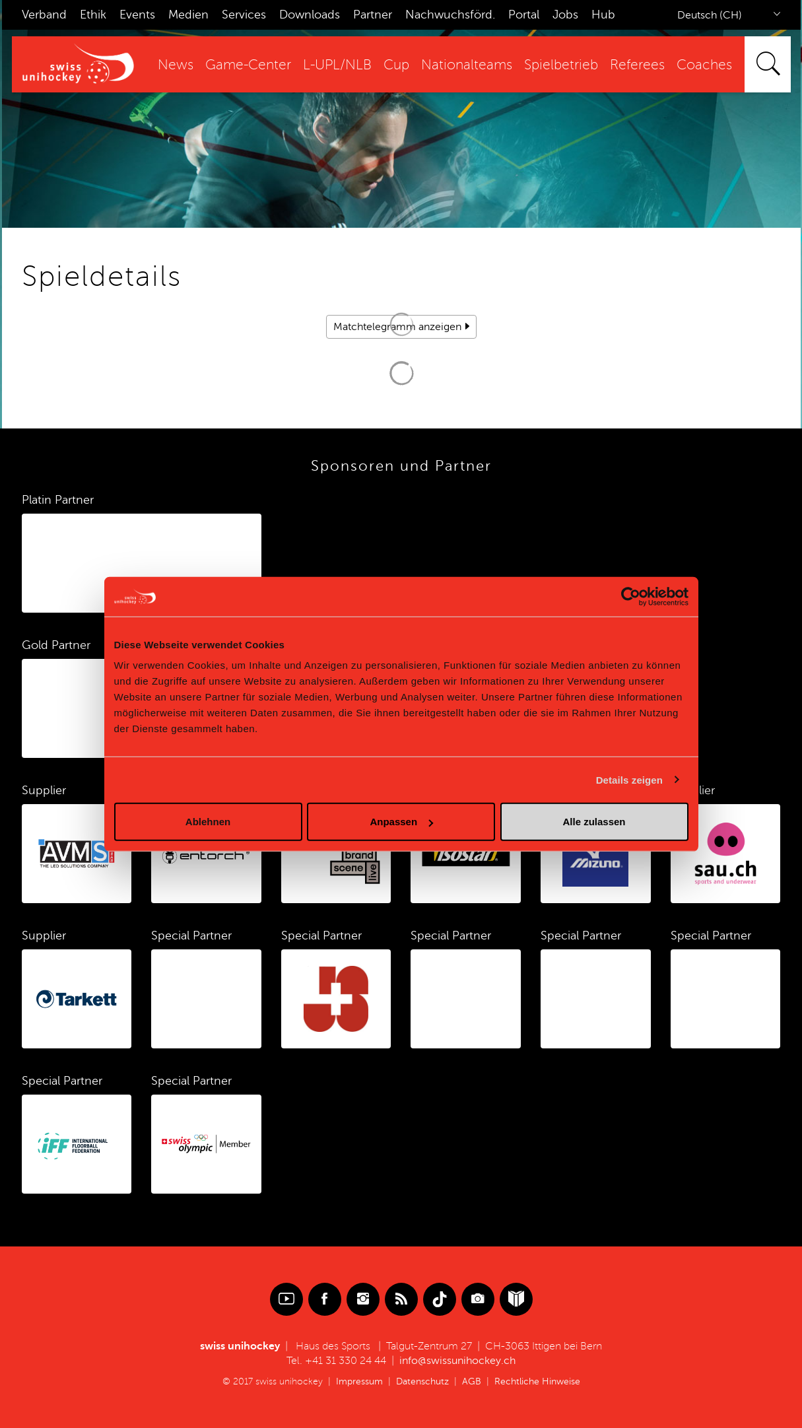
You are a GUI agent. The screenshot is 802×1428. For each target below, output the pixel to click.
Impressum (359, 1381)
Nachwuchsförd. (450, 14)
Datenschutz (422, 1381)
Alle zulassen (593, 821)
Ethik (93, 14)
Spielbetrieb (561, 65)
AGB (471, 1381)
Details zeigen (629, 779)
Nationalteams (466, 65)
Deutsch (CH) (709, 15)
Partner (372, 14)
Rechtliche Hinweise (537, 1381)
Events (137, 14)
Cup (396, 65)
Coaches (704, 65)
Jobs (565, 14)
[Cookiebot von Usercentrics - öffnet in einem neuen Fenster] (630, 596)
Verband (44, 14)
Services (244, 14)
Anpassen (401, 821)
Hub (603, 14)
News (175, 65)
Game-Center (248, 65)
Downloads (309, 14)
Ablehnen (207, 821)
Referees (637, 65)
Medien (188, 14)
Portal (523, 14)
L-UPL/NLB (337, 65)
